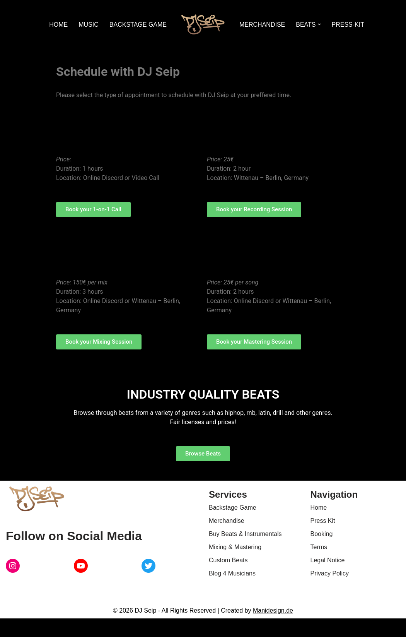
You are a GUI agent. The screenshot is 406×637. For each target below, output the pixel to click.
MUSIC (88, 24)
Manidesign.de (273, 610)
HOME (58, 24)
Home (318, 507)
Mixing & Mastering (235, 547)
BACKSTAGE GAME (138, 24)
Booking (321, 534)
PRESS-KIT (348, 24)
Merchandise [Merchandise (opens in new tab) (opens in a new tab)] (226, 520)
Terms (319, 547)
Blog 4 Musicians (232, 573)
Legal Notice (327, 560)
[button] (319, 24)
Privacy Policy (329, 573)
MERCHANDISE (262, 24)
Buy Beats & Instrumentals (245, 534)
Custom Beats (228, 560)
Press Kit (322, 520)
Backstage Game (232, 507)
